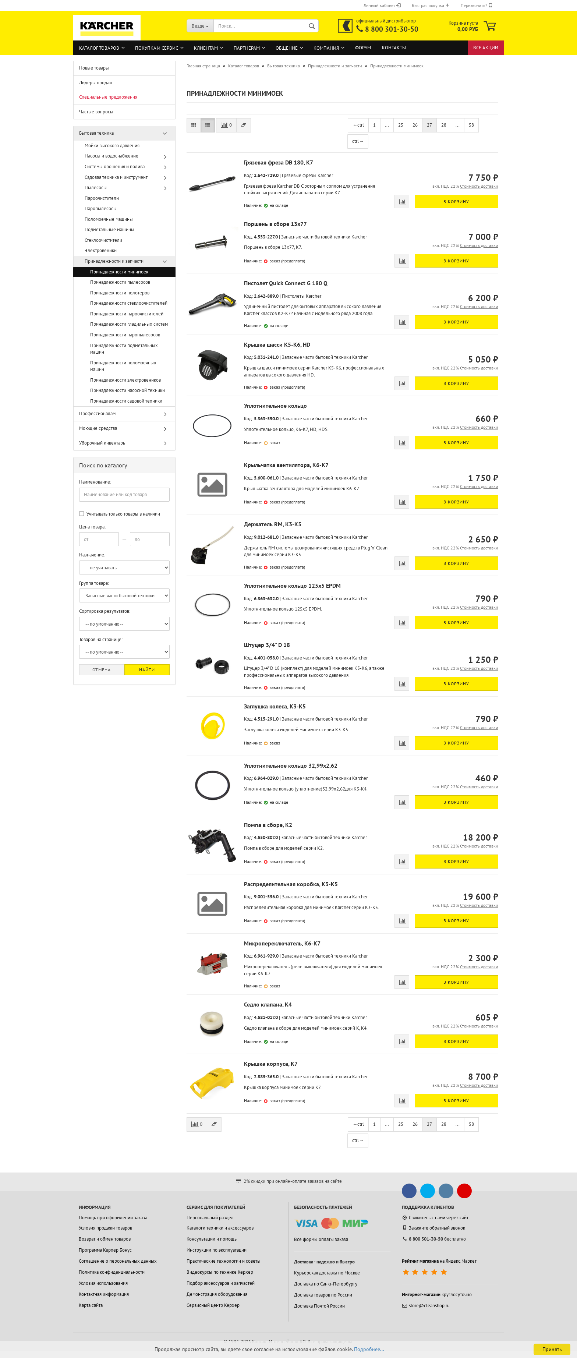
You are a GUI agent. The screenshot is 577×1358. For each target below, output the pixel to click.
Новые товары (94, 68)
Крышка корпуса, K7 (271, 1063)
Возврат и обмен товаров (105, 1239)
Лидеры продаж (96, 82)
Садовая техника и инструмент (116, 177)
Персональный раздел (210, 1217)
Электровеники (101, 250)
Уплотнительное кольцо (275, 405)
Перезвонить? (477, 5)
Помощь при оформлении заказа (113, 1217)
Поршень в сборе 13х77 (275, 223)
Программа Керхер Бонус (105, 1250)
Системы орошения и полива (115, 166)
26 (415, 125)
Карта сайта (91, 1305)
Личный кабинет (382, 5)
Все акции (485, 48)
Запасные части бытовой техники (315, 237)
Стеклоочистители (103, 240)
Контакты (394, 48)
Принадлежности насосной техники (127, 390)
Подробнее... (369, 1349)
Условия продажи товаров (105, 1228)
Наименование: (95, 482)
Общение (287, 48)
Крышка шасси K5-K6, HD (277, 344)
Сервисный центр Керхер (213, 1305)
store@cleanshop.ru (426, 1305)
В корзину (456, 201)
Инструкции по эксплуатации (217, 1250)
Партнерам (247, 48)
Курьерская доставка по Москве (327, 1273)
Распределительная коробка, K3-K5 (291, 884)
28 (443, 125)
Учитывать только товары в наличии (119, 514)
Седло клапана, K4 (268, 1004)
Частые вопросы (96, 112)
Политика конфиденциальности (112, 1272)
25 (400, 125)
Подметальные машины (109, 229)
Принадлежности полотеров (119, 293)
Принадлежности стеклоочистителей (128, 303)
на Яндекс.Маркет (439, 1261)
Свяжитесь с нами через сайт (435, 1217)
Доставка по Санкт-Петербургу (325, 1284)
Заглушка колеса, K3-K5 (275, 706)
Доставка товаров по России (323, 1295)
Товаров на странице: (101, 639)
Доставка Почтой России (319, 1306)
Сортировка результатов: (104, 611)
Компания (326, 48)
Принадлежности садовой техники (126, 401)
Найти (147, 669)
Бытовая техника (96, 133)
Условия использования (103, 1283)
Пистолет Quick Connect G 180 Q (286, 283)
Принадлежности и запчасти (114, 261)
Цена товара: (92, 527)
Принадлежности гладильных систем (129, 324)
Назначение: (92, 555)
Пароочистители (102, 198)
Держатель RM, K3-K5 (272, 524)
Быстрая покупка (431, 5)
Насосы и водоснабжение (111, 156)
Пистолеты (293, 296)
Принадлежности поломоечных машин (123, 366)
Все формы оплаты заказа (321, 1239)
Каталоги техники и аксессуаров (220, 1228)
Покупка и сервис (156, 48)
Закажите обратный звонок (433, 1227)
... (387, 125)
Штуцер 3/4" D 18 (267, 644)
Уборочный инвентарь (102, 443)
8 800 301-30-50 (391, 29)
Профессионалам (97, 413)
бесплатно (434, 1239)
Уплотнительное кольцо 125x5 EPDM (292, 585)
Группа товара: (94, 583)
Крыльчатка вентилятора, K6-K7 (286, 464)
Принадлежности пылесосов (120, 282)
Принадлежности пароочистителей (126, 314)
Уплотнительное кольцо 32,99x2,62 (290, 765)
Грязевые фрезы (299, 175)
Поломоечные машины (109, 219)
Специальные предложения (108, 97)
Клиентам (206, 48)
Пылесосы (96, 187)
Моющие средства (98, 428)
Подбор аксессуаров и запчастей (221, 1283)
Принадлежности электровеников (125, 380)
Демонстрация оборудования (217, 1294)
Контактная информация (104, 1294)
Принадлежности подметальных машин (124, 349)
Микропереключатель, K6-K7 (282, 943)
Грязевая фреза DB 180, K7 (278, 162)
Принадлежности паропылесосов (125, 335)
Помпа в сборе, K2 (268, 824)
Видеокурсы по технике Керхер (220, 1272)
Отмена (101, 669)
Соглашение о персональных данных (118, 1261)
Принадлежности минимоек (119, 272)
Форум (363, 48)
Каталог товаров (99, 48)
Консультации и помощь (212, 1239)
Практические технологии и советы (224, 1261)
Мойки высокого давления (112, 145)
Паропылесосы (101, 208)
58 (471, 125)
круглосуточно (437, 1294)
